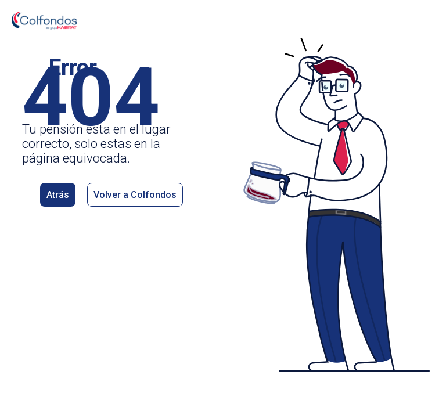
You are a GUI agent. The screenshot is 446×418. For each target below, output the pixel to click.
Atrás (57, 194)
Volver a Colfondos (135, 194)
